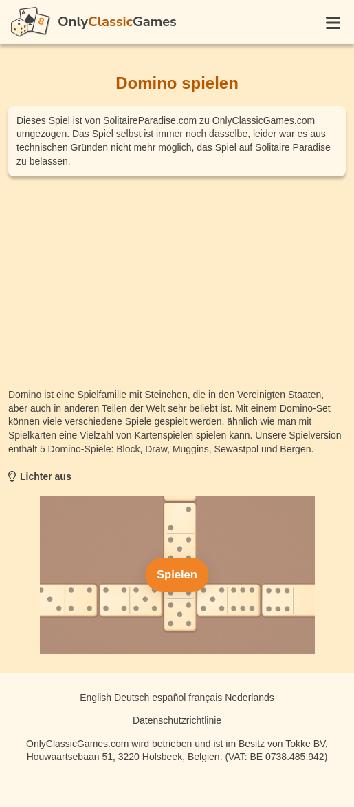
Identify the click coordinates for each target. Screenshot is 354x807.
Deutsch (131, 697)
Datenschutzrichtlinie (177, 720)
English (95, 697)
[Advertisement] (177, 282)
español (169, 697)
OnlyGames (117, 21)
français (205, 697)
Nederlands (249, 697)
